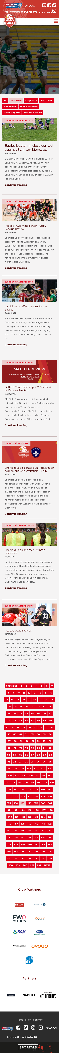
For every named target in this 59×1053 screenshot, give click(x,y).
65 (44, 734)
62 (26, 734)
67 (9, 741)
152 (29, 817)
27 (15, 706)
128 (9, 796)
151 (23, 817)
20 (23, 699)
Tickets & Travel (33, 112)
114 (13, 782)
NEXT (47, 865)
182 (43, 844)
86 (26, 755)
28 (21, 706)
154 (43, 817)
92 (14, 761)
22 (34, 699)
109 (31, 775)
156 (9, 823)
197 (50, 858)
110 (37, 775)
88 (38, 755)
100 (16, 768)
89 (44, 755)
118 (38, 782)
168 (43, 830)
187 (29, 851)
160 (36, 823)
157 (16, 823)
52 (18, 727)
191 (9, 858)
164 (16, 830)
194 (29, 858)
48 (44, 720)
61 (20, 734)
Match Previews (29, 106)
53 (23, 727)
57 (46, 727)
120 (52, 782)
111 (43, 775)
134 (50, 796)
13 (34, 692)
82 (49, 748)
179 (23, 844)
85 (20, 755)
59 (9, 734)
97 (44, 761)
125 (36, 789)
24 (46, 699)
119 (45, 782)
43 (14, 720)
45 (26, 720)
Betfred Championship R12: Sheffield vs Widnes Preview (28, 389)
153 (36, 817)
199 (18, 865)
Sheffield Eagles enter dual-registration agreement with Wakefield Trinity (29, 469)
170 (9, 837)
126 (43, 789)
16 (50, 692)
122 (16, 789)
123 (22, 789)
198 (11, 865)
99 (9, 768)
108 (24, 775)
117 (32, 782)
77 (20, 748)
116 (26, 782)
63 (32, 734)
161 (43, 823)
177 (9, 844)
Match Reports (11, 112)
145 (30, 810)
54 (29, 727)
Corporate (31, 100)
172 (22, 837)
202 (39, 865)
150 (17, 817)
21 (29, 699)
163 (9, 830)
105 (50, 768)
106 (10, 775)
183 (50, 844)
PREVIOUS (11, 686)
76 (14, 748)
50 (7, 727)
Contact (37, 1020)
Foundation (9, 106)
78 (26, 748)
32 (44, 706)
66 (50, 734)
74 (49, 741)
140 (43, 803)
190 (50, 851)
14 (40, 692)
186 (23, 851)
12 (29, 692)
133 (43, 796)
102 (29, 768)
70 (27, 741)
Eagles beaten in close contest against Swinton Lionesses (29, 148)
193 (22, 858)
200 (25, 865)
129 (16, 796)
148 (51, 810)
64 (38, 734)
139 (36, 803)
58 (52, 727)
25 (52, 699)
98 (50, 761)
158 (23, 823)
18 (12, 699)
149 (10, 817)
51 (12, 727)
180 (30, 844)
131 (29, 796)
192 (15, 858)
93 (20, 761)
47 (38, 720)
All (4, 100)
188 (36, 851)
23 (40, 699)
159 (29, 823)
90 (50, 755)
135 (9, 803)
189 (43, 851)
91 (8, 761)
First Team (46, 100)
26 (9, 706)
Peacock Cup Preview (18, 630)
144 (22, 810)
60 (14, 734)
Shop (28, 1020)
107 (17, 775)
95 (32, 761)
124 (29, 789)
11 (24, 692)
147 (44, 810)
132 (36, 796)
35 (15, 713)
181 (36, 844)
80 (38, 748)
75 (9, 748)
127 (49, 789)
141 (50, 803)
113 (7, 782)
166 (29, 830)
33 (49, 706)
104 (43, 768)
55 (35, 727)
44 (20, 720)
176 (49, 837)
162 (50, 823)
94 (26, 761)
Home (20, 1020)
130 (23, 796)
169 (50, 830)
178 (16, 844)
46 (32, 720)
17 (7, 699)
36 (20, 713)
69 (21, 741)
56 (40, 727)
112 (49, 775)
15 (45, 692)
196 (43, 858)
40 (44, 713)
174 (36, 837)
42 (8, 720)
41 (50, 713)
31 (38, 706)
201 (32, 865)
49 (50, 720)
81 (44, 748)
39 (38, 713)
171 (16, 837)
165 (22, 830)
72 (38, 741)
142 (8, 810)
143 (15, 810)
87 (32, 755)
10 (18, 692)
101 (22, 768)
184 (9, 851)
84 (14, 755)
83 (8, 755)
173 (29, 837)
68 (15, 741)
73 (44, 741)
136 (16, 803)
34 (9, 713)
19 (17, 699)
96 (38, 761)
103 (36, 768)
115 (19, 782)
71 (33, 741)
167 (36, 830)
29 (27, 706)
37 (26, 713)
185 (16, 851)
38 (32, 713)
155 (49, 817)
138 (29, 803)
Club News (16, 100)
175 (43, 837)
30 (32, 706)
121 (9, 789)
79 (32, 748)
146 (37, 810)
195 (36, 858)
